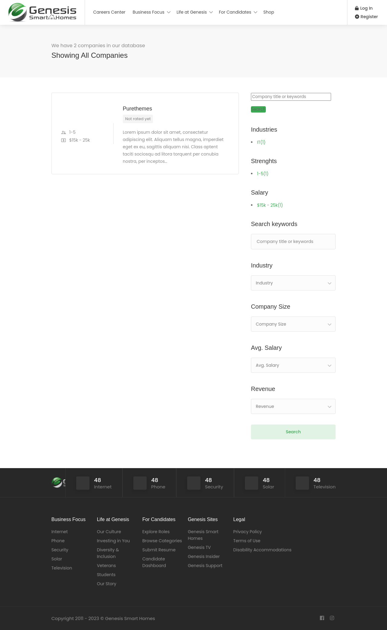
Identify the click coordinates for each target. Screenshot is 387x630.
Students (106, 575)
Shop (268, 12)
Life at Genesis (192, 12)
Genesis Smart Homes (203, 535)
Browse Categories (162, 541)
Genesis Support (205, 566)
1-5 (262, 174)
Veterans (106, 566)
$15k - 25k (270, 205)
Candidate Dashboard (154, 562)
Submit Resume (159, 550)
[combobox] (293, 282)
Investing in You (113, 541)
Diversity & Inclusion (108, 553)
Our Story (106, 584)
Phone (58, 541)
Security (59, 550)
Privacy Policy (247, 532)
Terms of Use (247, 541)
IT (261, 142)
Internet (59, 532)
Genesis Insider (204, 556)
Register (366, 17)
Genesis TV (199, 547)
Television (61, 568)
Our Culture (109, 532)
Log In (364, 8)
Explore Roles (156, 532)
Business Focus (148, 12)
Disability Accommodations (262, 550)
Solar (56, 559)
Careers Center (109, 12)
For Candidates (235, 12)
